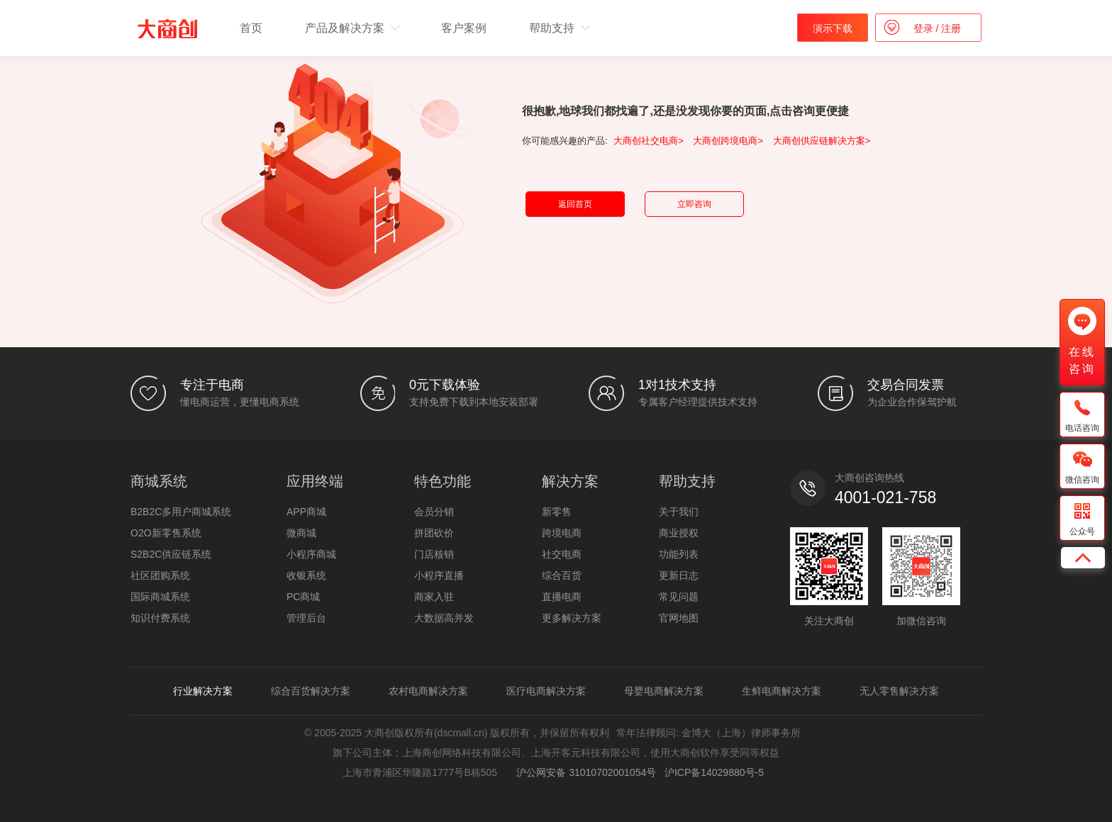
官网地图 (679, 618)
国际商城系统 (160, 596)
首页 (251, 28)
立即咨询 (694, 204)
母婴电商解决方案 (664, 691)
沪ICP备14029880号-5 (714, 772)
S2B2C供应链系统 (170, 554)
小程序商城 (311, 554)
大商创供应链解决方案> (822, 140)
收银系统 (306, 575)
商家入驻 (434, 596)
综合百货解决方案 (310, 691)
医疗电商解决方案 (546, 691)
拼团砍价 (434, 533)
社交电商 (562, 554)
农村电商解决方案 (428, 691)
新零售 (557, 511)
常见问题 (679, 596)
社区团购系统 (160, 575)
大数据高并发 (444, 618)
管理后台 (306, 618)
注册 (949, 28)
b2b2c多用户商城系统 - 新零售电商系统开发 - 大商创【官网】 (167, 28)
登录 (924, 28)
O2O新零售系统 (165, 533)
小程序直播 (439, 575)
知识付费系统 (160, 618)
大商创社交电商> (648, 140)
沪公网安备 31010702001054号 (584, 772)
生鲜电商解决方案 (781, 691)
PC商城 (303, 596)
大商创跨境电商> (728, 140)
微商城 (301, 533)
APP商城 (306, 511)
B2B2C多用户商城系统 (180, 511)
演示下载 (832, 28)
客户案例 (463, 28)
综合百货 (562, 575)
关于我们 (679, 511)
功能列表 (679, 554)
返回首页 (575, 204)
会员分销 (434, 511)
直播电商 (562, 596)
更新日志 (679, 575)
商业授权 (679, 533)
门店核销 (434, 554)
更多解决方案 (571, 618)
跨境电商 (562, 533)
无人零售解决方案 (899, 691)
